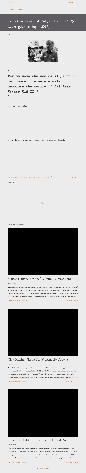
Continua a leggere (72, 300)
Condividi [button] (74, 177)
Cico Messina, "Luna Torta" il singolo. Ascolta (38, 359)
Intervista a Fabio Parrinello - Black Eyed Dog (37, 440)
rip (44, 177)
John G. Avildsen (19, 177)
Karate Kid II (28, 177)
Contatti (21, 9)
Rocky (47, 177)
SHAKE (11, 3)
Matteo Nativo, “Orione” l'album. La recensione (39, 278)
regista (40, 177)
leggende (35, 177)
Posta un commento (21, 300)
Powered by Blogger (43, 468)
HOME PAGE (11, 9)
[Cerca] (71, 3)
